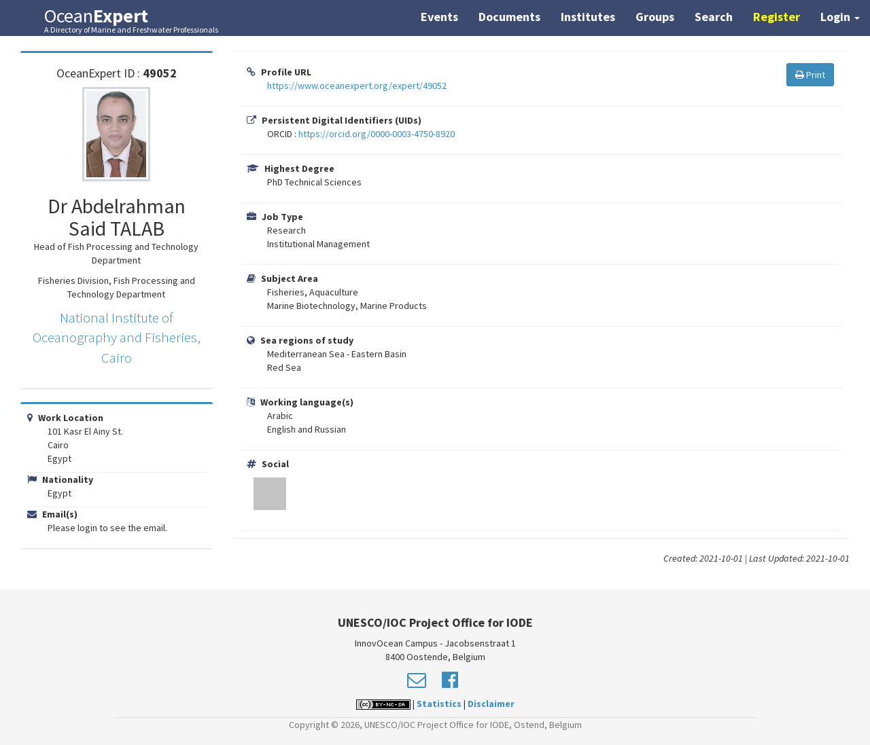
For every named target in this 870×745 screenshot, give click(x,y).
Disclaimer (491, 703)
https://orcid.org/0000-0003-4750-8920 (376, 134)
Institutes (588, 16)
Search (714, 16)
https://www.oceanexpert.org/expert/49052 (357, 85)
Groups (655, 16)
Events (439, 16)
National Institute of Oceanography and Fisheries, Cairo (117, 337)
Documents (509, 16)
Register (776, 16)
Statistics (439, 703)
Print (810, 75)
